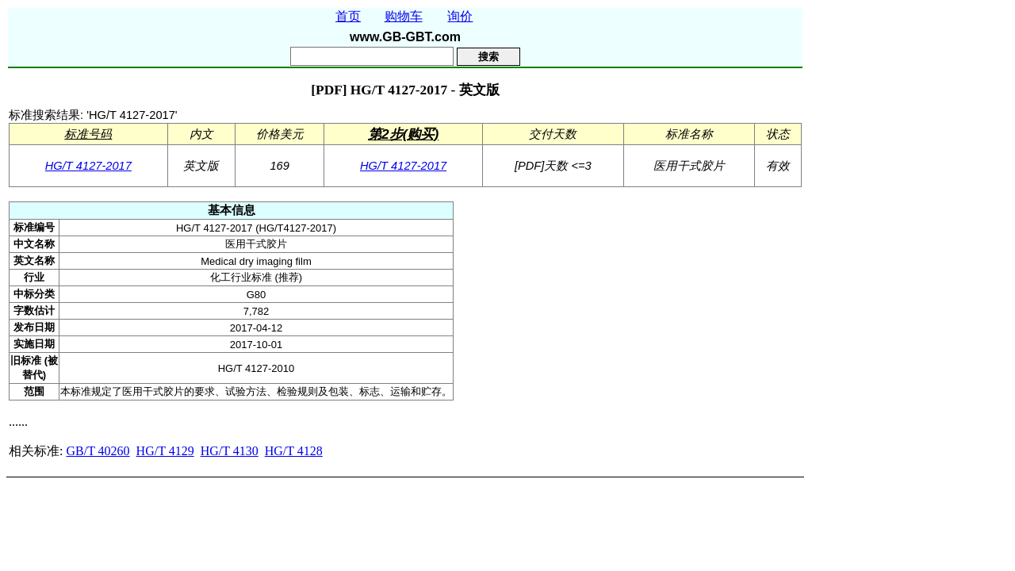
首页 (348, 16)
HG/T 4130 (230, 451)
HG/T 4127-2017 (88, 165)
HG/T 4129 (165, 451)
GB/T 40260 (97, 451)
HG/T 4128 (294, 451)
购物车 (404, 16)
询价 (460, 16)
